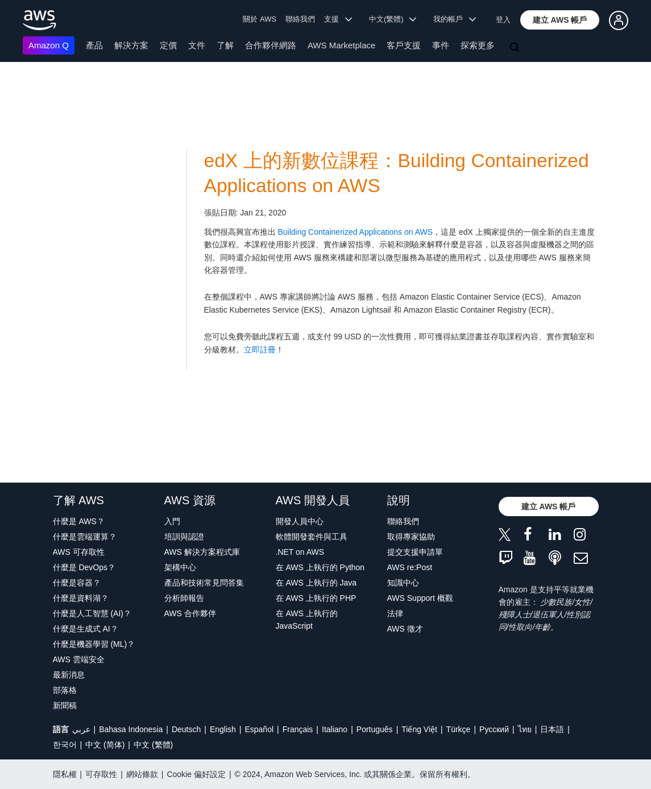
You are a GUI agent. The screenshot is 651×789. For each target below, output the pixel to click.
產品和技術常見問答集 (204, 582)
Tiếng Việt (419, 729)
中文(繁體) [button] (393, 19)
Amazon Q (48, 45)
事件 (440, 45)
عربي (81, 729)
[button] (560, 20)
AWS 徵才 (405, 628)
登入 (503, 19)
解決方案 (131, 45)
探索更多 (478, 45)
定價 (168, 45)
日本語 (552, 729)
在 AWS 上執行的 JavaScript (307, 619)
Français (298, 729)
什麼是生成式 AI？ (85, 628)
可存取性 (101, 774)
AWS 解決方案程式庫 (202, 552)
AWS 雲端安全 (79, 659)
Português (374, 729)
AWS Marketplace (341, 45)
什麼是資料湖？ (81, 598)
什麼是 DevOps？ (84, 567)
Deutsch (186, 729)
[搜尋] (515, 47)
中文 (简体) (105, 744)
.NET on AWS (300, 552)
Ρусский (494, 729)
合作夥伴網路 (270, 45)
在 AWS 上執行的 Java (316, 582)
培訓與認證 (184, 536)
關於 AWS (259, 19)
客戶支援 (404, 45)
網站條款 (142, 774)
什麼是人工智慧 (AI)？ (92, 613)
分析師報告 (184, 598)
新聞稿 (65, 705)
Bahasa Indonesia (131, 729)
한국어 (65, 744)
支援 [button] (338, 19)
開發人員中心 (300, 521)
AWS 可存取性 (79, 552)
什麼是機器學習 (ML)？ (94, 644)
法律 (395, 613)
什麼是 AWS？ (79, 521)
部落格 (65, 690)
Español (258, 729)
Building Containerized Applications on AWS (355, 231)
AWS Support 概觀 (420, 598)
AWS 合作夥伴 (190, 613)
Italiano (334, 729)
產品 (94, 45)
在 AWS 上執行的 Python (320, 567)
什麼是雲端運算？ (85, 536)
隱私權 (65, 774)
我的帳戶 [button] (454, 19)
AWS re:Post (410, 567)
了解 (225, 45)
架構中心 (180, 567)
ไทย (525, 729)
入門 (172, 521)
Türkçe (458, 729)
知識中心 (403, 582)
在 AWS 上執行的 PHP (316, 598)
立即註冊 (260, 349)
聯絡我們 (300, 19)
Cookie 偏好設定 (196, 774)
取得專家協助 (411, 536)
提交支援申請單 (415, 552)
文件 (196, 45)
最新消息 (69, 674)
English (223, 729)
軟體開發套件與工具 (311, 536)
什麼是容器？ (77, 582)
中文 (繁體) (153, 744)
